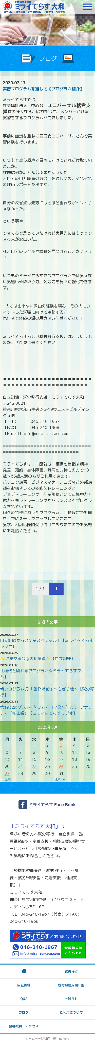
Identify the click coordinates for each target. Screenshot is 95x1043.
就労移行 (71, 971)
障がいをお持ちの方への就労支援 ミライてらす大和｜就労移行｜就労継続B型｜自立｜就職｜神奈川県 (34, 7)
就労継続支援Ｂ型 (71, 985)
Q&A (23, 998)
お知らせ (71, 998)
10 (61, 752)
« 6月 (6, 779)
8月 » (59, 779)
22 (33, 766)
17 (61, 759)
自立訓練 (23, 985)
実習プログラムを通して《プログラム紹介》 (43, 89)
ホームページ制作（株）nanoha (47, 1038)
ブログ (24, 1012)
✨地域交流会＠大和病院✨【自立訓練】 (37, 658)
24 (61, 766)
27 (7, 773)
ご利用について (71, 1012)
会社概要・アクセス (24, 1026)
